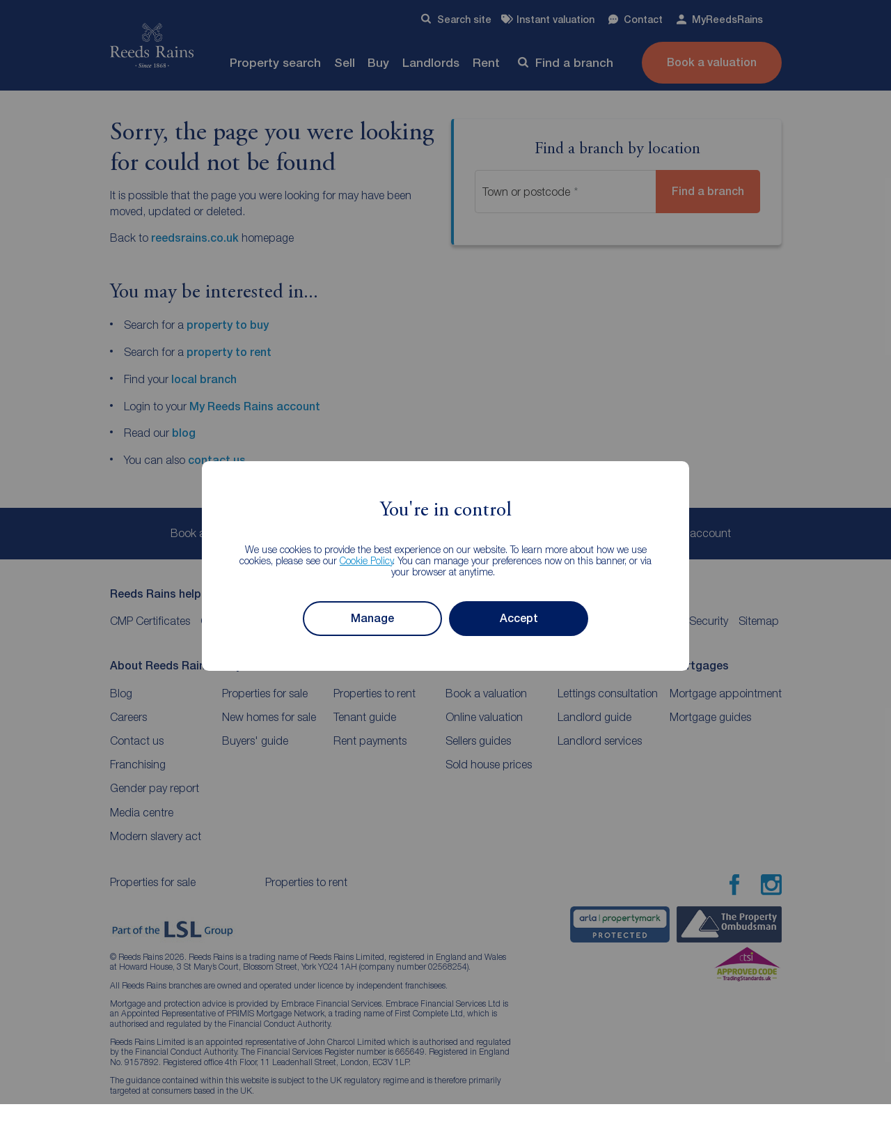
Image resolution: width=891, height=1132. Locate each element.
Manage (372, 618)
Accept (519, 618)
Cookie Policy (366, 560)
